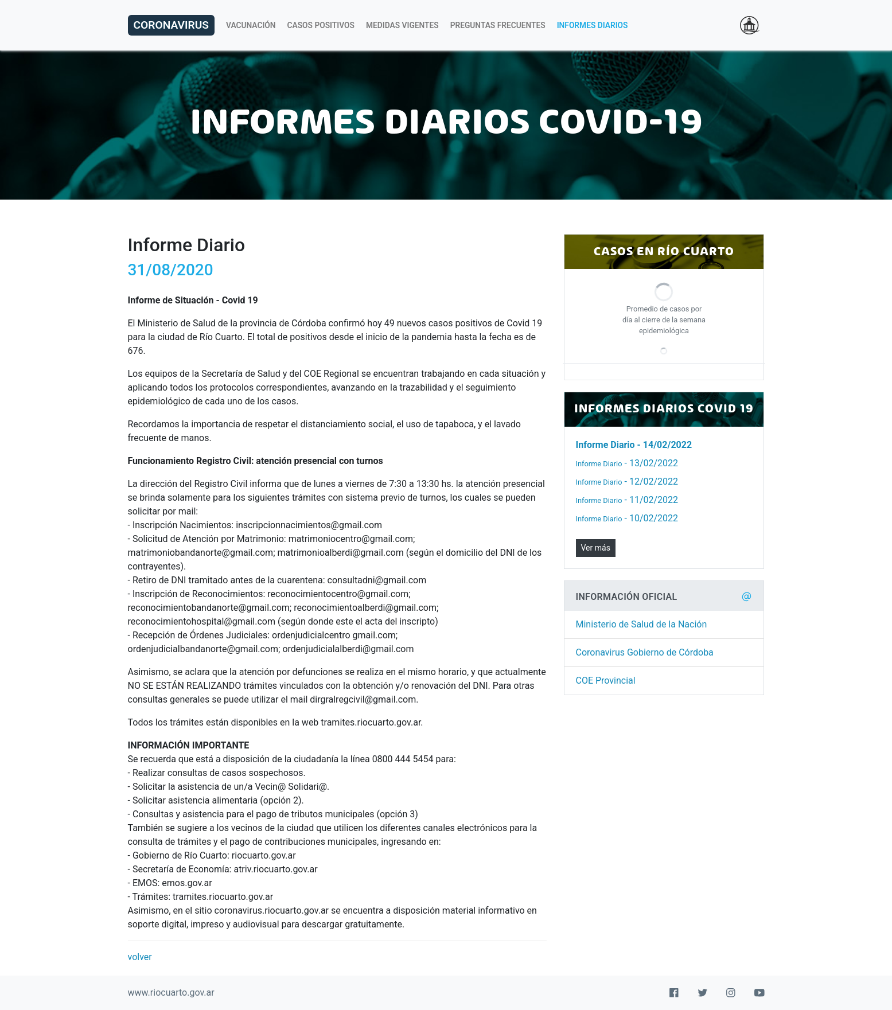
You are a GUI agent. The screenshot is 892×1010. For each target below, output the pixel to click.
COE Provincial (606, 680)
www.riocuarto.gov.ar (171, 992)
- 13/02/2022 (627, 463)
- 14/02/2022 (634, 444)
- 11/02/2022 (627, 499)
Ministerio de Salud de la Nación (641, 624)
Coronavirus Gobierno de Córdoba (645, 652)
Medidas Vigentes (402, 25)
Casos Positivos (321, 25)
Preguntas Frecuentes (498, 25)
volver (140, 956)
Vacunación (251, 25)
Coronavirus (171, 25)
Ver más (595, 547)
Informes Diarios (592, 25)
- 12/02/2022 (627, 481)
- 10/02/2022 (627, 518)
